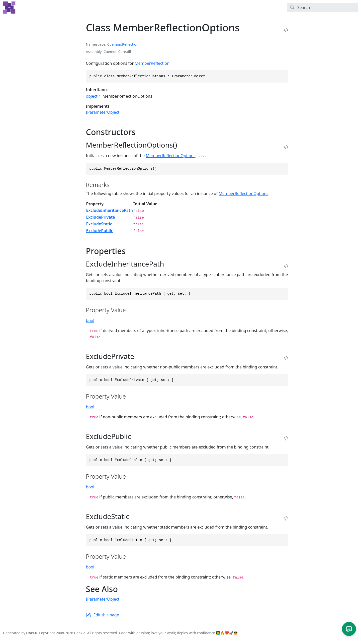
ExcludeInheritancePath (109, 210)
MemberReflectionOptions (170, 155)
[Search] (322, 7)
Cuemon (114, 44)
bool (90, 320)
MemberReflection (152, 63)
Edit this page (106, 615)
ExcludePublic (99, 230)
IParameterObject (103, 112)
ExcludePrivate (100, 217)
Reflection (130, 44)
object (92, 96)
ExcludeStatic (99, 224)
